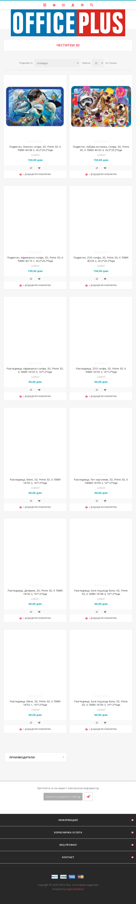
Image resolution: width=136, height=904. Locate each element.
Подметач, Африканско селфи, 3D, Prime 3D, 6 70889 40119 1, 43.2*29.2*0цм (35, 259)
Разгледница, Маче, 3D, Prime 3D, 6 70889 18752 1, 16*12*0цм (35, 703)
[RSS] (72, 807)
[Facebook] (64, 807)
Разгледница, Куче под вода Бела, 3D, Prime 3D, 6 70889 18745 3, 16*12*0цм (101, 703)
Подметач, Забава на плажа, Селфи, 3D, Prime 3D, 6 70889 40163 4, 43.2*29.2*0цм (101, 148)
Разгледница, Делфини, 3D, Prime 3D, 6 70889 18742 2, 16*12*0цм (35, 592)
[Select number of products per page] (98, 63)
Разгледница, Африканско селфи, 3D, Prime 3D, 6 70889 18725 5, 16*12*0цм (35, 370)
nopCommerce (75, 889)
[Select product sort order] (57, 63)
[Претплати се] (63, 796)
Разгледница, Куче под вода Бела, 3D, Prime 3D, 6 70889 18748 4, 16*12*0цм (101, 592)
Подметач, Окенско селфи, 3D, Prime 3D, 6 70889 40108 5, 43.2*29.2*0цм (35, 148)
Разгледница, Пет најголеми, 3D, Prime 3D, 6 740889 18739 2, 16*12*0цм (101, 481)
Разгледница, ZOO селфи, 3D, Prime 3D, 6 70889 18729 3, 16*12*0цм (101, 370)
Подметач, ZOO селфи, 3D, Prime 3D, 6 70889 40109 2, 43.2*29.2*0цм (100, 259)
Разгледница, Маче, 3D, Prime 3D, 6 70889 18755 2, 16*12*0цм (35, 481)
